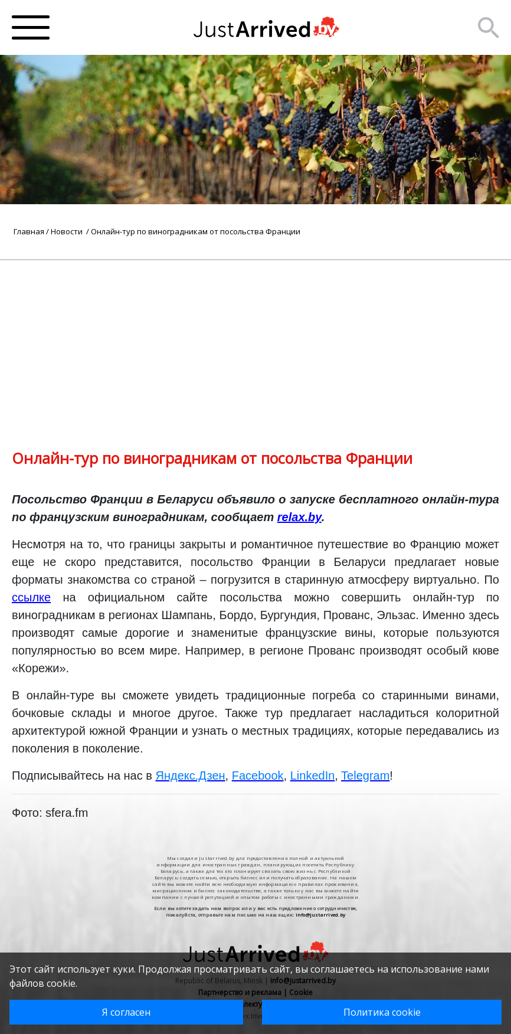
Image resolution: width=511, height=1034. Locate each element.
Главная (29, 231)
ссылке (31, 597)
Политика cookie (382, 1012)
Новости (67, 231)
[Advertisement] (255, 343)
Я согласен (126, 1012)
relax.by (299, 517)
